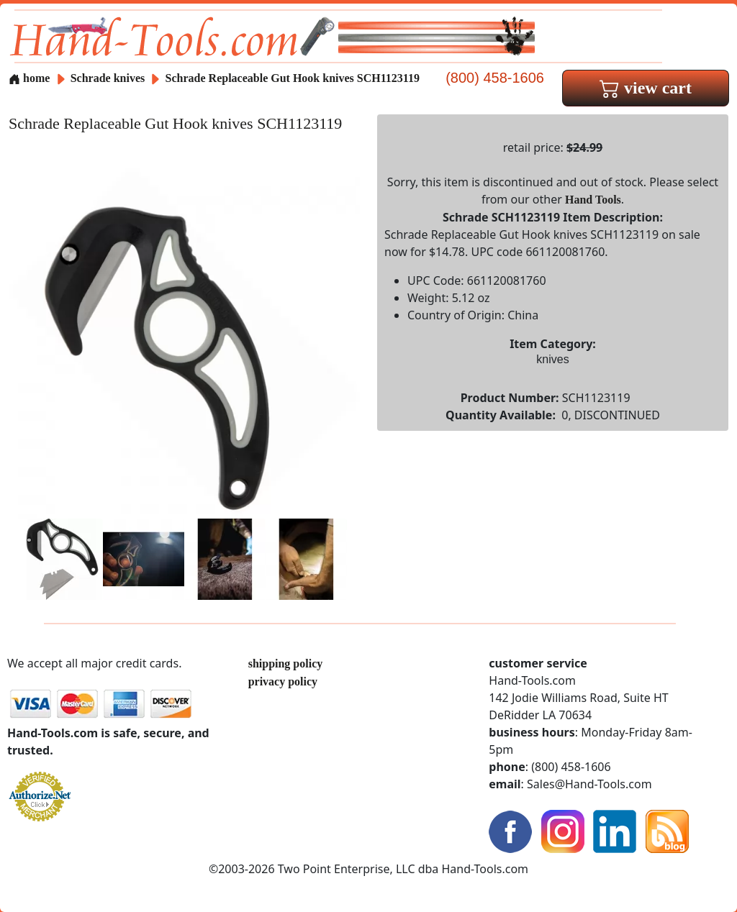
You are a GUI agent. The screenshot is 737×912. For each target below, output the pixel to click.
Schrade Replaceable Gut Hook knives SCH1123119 (293, 78)
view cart (646, 88)
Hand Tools (593, 199)
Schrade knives (108, 78)
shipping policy (285, 663)
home (29, 78)
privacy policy (282, 681)
